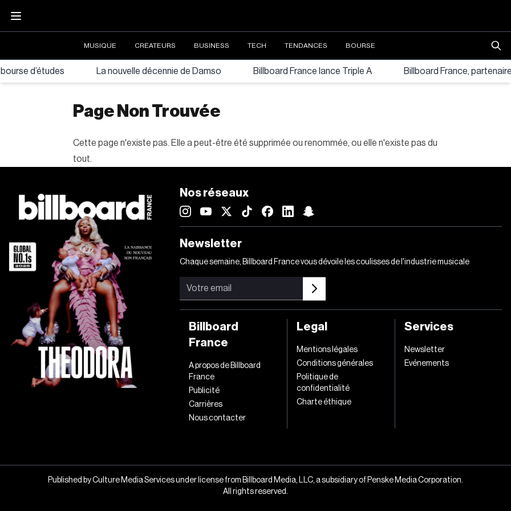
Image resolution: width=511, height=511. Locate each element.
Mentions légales (327, 350)
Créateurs (155, 45)
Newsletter (424, 350)
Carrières (205, 404)
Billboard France (213, 335)
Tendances (306, 45)
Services (428, 327)
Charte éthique (324, 402)
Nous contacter (217, 418)
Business (211, 45)
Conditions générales (335, 363)
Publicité (204, 391)
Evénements (426, 363)
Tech (257, 45)
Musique (100, 45)
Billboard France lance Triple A (312, 71)
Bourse (360, 45)
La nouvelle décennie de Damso (158, 71)
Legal (312, 327)
